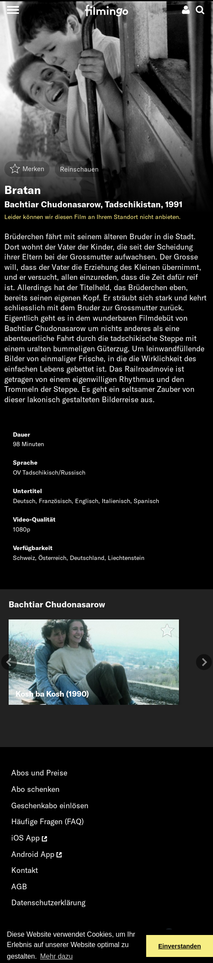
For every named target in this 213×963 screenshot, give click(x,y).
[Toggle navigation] (12, 9)
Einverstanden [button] (179, 946)
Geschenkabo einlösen (49, 805)
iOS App (29, 838)
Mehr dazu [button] (56, 956)
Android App (36, 854)
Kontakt (24, 870)
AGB (19, 886)
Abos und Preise (39, 773)
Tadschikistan (133, 204)
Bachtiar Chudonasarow (52, 204)
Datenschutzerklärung (48, 902)
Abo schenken (35, 789)
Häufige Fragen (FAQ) (47, 821)
